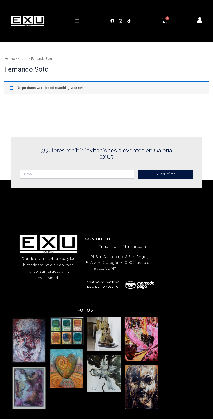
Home (9, 59)
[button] (77, 20)
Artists (23, 59)
